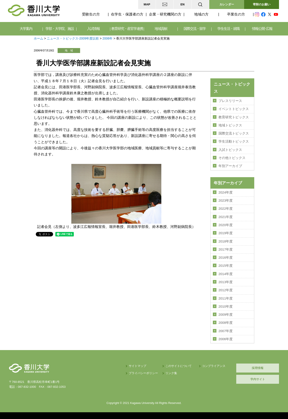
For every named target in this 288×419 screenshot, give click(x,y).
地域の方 (201, 14)
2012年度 (225, 290)
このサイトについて (178, 366)
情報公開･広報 (262, 29)
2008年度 (225, 322)
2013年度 (225, 282)
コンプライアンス (213, 366)
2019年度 (225, 233)
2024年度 (225, 192)
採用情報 (257, 368)
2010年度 (225, 306)
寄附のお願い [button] (261, 4)
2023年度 (225, 200)
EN (182, 4)
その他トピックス (231, 158)
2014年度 (225, 274)
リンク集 (171, 373)
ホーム (38, 38)
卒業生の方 (236, 14)
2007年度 (225, 331)
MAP (147, 4)
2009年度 (225, 314)
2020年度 (225, 225)
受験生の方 (91, 14)
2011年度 (225, 298)
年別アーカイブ (230, 166)
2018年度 (225, 241)
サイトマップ (137, 366)
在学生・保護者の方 (127, 14)
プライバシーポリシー (143, 373)
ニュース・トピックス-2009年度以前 (73, 38)
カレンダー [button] (226, 4)
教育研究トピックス (233, 117)
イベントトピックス (233, 109)
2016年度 (225, 257)
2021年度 (225, 217)
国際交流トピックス (233, 133)
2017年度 (225, 249)
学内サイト (257, 379)
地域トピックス (230, 125)
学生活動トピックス (233, 141)
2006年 (107, 38)
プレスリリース (230, 101)
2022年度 (225, 208)
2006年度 (225, 339)
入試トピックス (230, 150)
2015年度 (225, 265)
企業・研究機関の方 (165, 14)
